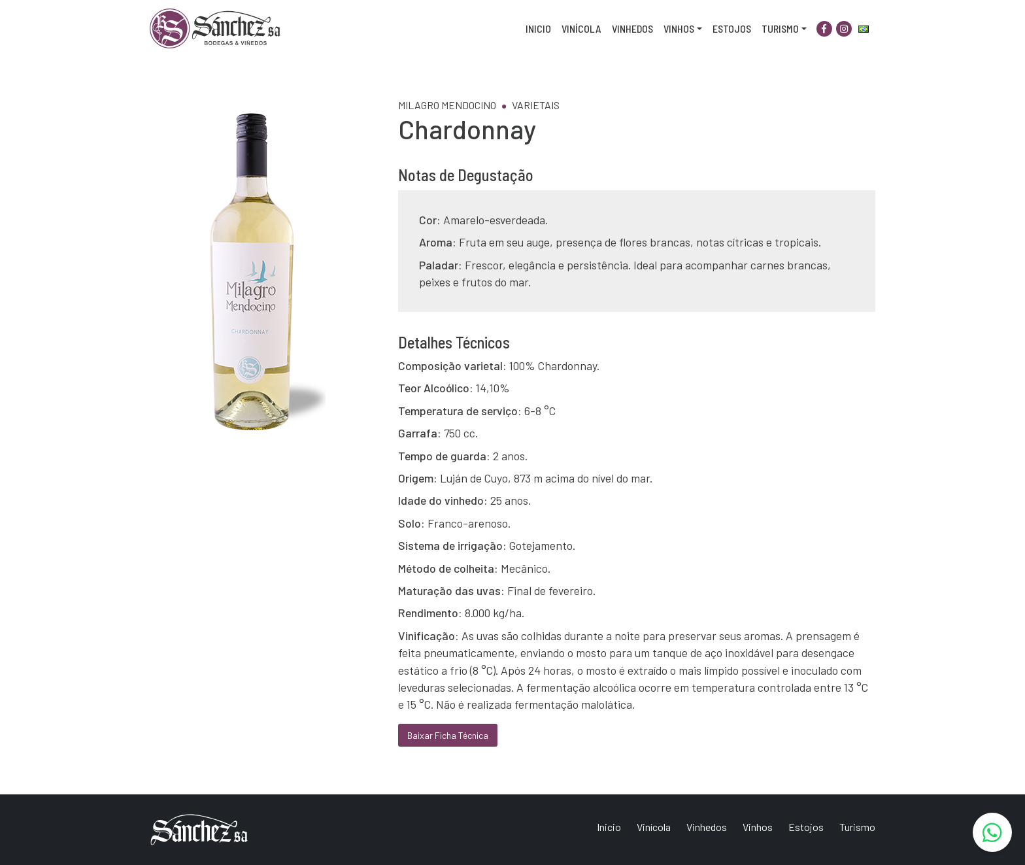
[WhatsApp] (992, 832)
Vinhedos (632, 28)
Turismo (780, 28)
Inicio (538, 28)
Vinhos (679, 28)
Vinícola (581, 28)
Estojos (732, 28)
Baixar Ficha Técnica (447, 735)
